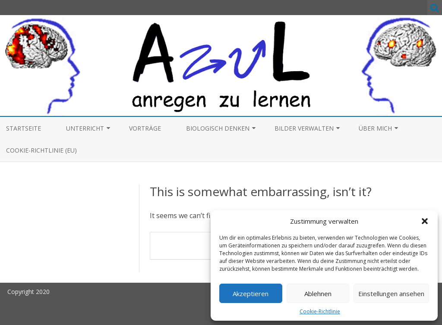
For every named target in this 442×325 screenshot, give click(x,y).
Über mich (375, 128)
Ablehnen (318, 293)
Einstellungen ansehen (391, 293)
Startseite (23, 128)
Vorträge (145, 128)
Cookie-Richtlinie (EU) (41, 150)
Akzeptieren (250, 293)
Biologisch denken (217, 128)
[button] (424, 221)
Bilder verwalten (304, 128)
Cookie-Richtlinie (320, 311)
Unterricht (85, 128)
